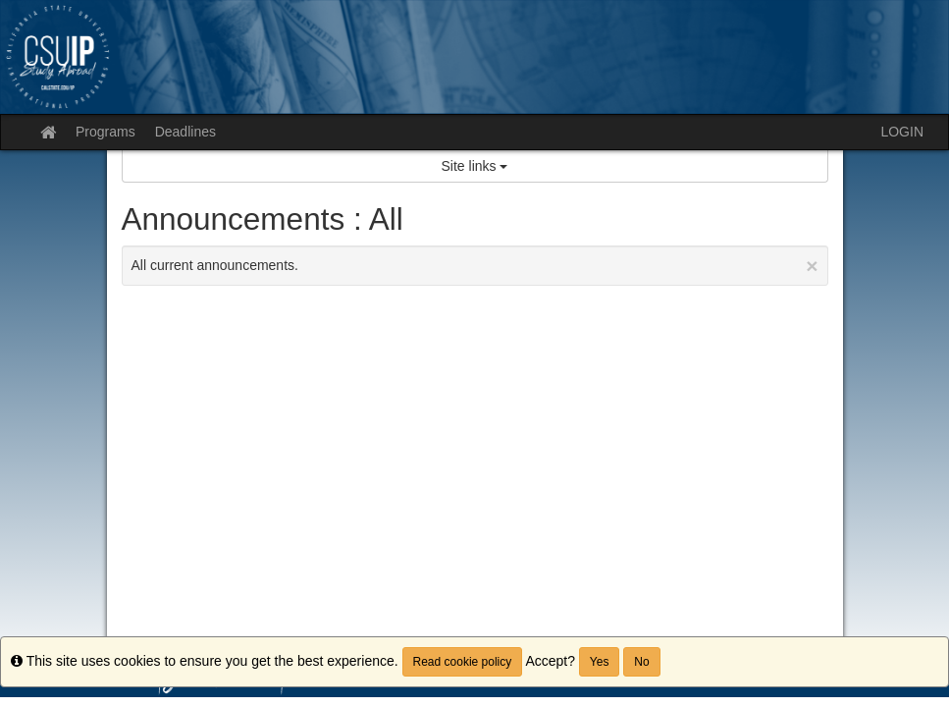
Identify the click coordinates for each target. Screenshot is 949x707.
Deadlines (185, 131)
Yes (599, 662)
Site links (475, 166)
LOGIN (901, 131)
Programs (105, 131)
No (641, 662)
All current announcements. (475, 265)
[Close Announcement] (811, 265)
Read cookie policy (462, 662)
